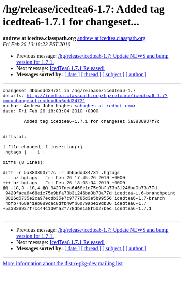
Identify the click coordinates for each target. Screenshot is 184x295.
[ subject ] (113, 74)
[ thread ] (91, 74)
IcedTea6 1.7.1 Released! (77, 68)
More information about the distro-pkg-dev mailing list (63, 289)
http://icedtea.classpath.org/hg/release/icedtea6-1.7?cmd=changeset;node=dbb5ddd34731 (85, 100)
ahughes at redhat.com (105, 110)
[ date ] (72, 74)
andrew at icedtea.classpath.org (111, 38)
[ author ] (136, 74)
